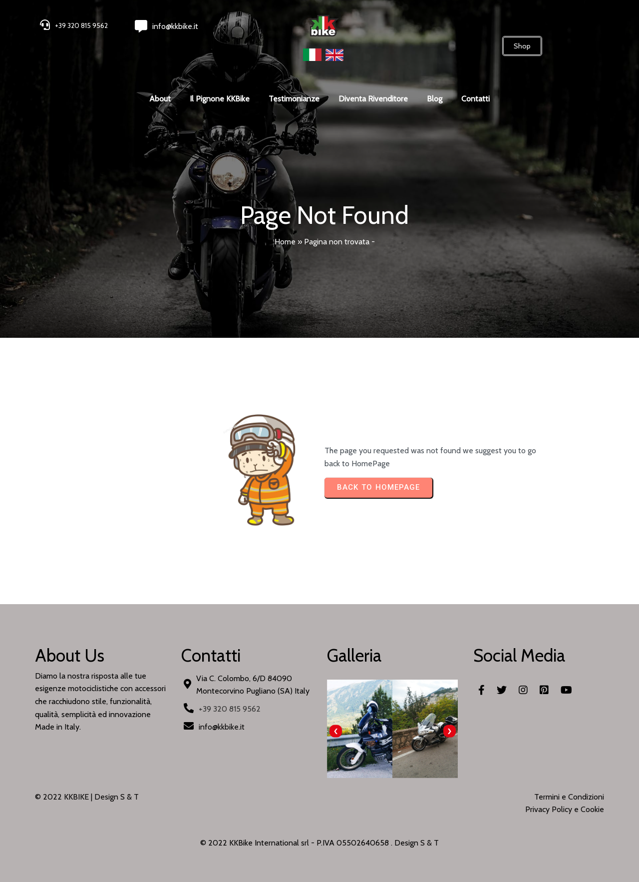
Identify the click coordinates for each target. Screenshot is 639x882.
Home (285, 241)
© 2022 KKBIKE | (64, 797)
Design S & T (116, 797)
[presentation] (335, 731)
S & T (429, 843)
